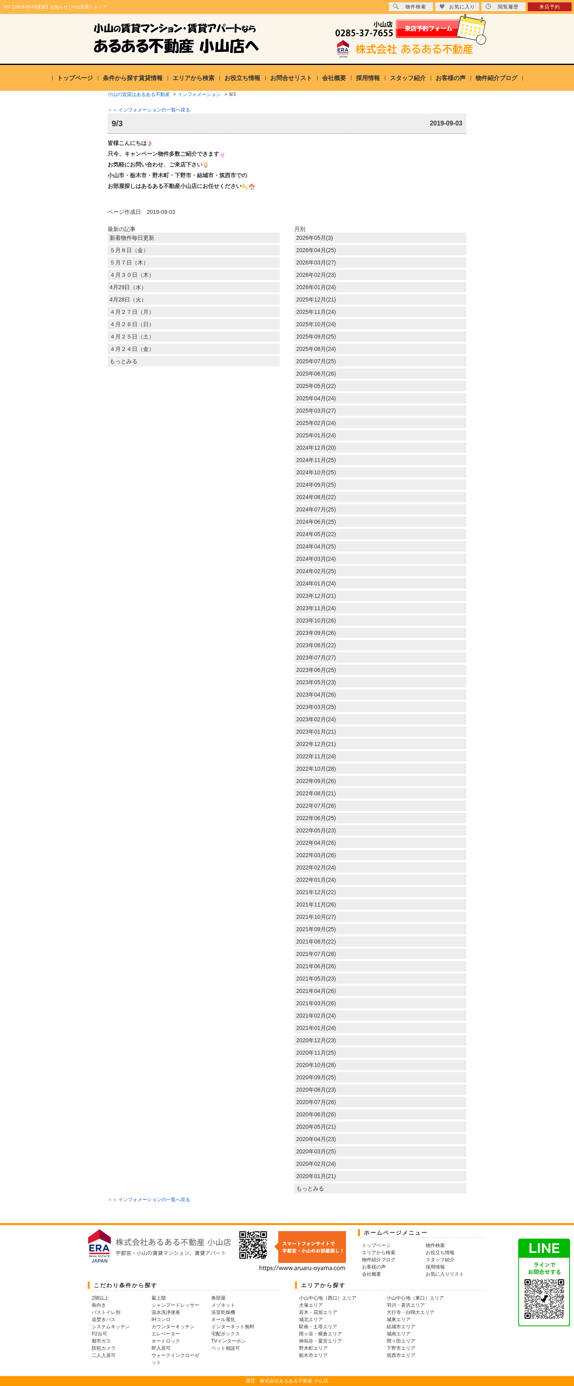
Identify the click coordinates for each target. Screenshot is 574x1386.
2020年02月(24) (316, 1164)
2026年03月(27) (316, 262)
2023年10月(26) (316, 620)
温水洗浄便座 (165, 1312)
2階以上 (100, 1298)
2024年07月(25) (316, 509)
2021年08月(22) (316, 941)
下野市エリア (401, 1348)
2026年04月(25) (316, 250)
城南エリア (399, 1334)
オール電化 (223, 1319)
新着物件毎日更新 (132, 238)
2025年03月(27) (316, 410)
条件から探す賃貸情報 (133, 77)
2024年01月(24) (316, 583)
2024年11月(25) (316, 460)
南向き (99, 1305)
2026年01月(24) (316, 287)
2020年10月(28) (316, 1065)
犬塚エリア (311, 1305)
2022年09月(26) (316, 781)
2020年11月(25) (316, 1052)
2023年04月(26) (316, 694)
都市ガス (101, 1341)
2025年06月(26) (316, 373)
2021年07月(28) (316, 954)
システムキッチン (111, 1326)
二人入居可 (104, 1355)
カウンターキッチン (173, 1326)
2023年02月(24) (316, 719)
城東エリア (399, 1319)
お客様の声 (451, 77)
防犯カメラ (104, 1348)
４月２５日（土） (132, 336)
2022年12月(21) (316, 744)
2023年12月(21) (316, 596)
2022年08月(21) (316, 793)
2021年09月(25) (316, 929)
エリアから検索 (193, 77)
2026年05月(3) (314, 238)
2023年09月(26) (316, 633)
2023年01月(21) (316, 731)
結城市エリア (401, 1326)
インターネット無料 (232, 1326)
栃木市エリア (313, 1355)
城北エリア (311, 1319)
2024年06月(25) (316, 522)
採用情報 (368, 77)
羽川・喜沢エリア (406, 1305)
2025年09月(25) (316, 336)
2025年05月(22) (316, 386)
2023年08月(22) (316, 645)
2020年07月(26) (316, 1102)
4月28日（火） (128, 299)
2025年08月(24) (316, 349)
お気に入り (457, 7)
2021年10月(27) (316, 917)
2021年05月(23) (316, 978)
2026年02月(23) (316, 275)
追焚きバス (104, 1319)
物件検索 (409, 7)
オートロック (165, 1341)
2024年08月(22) (316, 497)
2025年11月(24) (316, 312)
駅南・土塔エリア (318, 1326)
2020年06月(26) (316, 1114)
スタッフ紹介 (408, 77)
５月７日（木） (129, 262)
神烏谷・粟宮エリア (320, 1341)
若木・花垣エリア (318, 1312)
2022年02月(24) (316, 867)
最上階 (158, 1298)
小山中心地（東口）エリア (415, 1298)
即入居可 (161, 1348)
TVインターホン (228, 1341)
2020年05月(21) (316, 1127)
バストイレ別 (106, 1312)
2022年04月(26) (316, 843)
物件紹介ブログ (496, 77)
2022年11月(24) (316, 756)
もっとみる (124, 361)
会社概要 (334, 77)
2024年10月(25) (316, 472)
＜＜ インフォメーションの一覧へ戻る (149, 110)
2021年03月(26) (316, 1003)
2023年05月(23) (316, 682)
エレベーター (165, 1334)
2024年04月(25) (316, 546)
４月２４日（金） (132, 349)
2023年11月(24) (316, 608)
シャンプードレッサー (175, 1305)
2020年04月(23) (316, 1139)
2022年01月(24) (316, 880)
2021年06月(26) (316, 966)
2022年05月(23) (316, 830)
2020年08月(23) (316, 1089)
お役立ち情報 (242, 77)
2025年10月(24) (316, 324)
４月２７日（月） (132, 312)
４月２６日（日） (132, 324)
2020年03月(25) (316, 1151)
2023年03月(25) (316, 707)
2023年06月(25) (316, 670)
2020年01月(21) (316, 1176)
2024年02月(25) (316, 571)
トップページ (75, 77)
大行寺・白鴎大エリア (410, 1312)
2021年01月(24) (316, 1028)
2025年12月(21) (316, 299)
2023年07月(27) (316, 657)
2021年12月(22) (316, 892)
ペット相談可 (225, 1348)
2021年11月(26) (316, 904)
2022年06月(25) (316, 818)
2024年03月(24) (316, 559)
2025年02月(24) (316, 423)
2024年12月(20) (316, 447)
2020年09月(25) (316, 1077)
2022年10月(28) (316, 768)
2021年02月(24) (316, 1015)
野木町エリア (313, 1348)
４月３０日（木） (132, 275)
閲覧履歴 (502, 7)
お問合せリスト (291, 77)
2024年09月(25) (316, 485)
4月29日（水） (128, 287)
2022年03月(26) (316, 855)
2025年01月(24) (316, 435)
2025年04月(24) (316, 398)
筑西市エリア (401, 1355)
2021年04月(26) (316, 991)
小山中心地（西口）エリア (327, 1298)
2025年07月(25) (316, 361)
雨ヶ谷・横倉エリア (320, 1334)
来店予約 (549, 7)
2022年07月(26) (316, 806)
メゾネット (223, 1305)
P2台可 (99, 1334)
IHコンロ (161, 1319)
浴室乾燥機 (223, 1312)
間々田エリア (401, 1341)
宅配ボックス (225, 1334)
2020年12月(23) (316, 1040)
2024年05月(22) (316, 534)
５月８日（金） (129, 250)
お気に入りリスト (445, 1274)
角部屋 (218, 1298)
